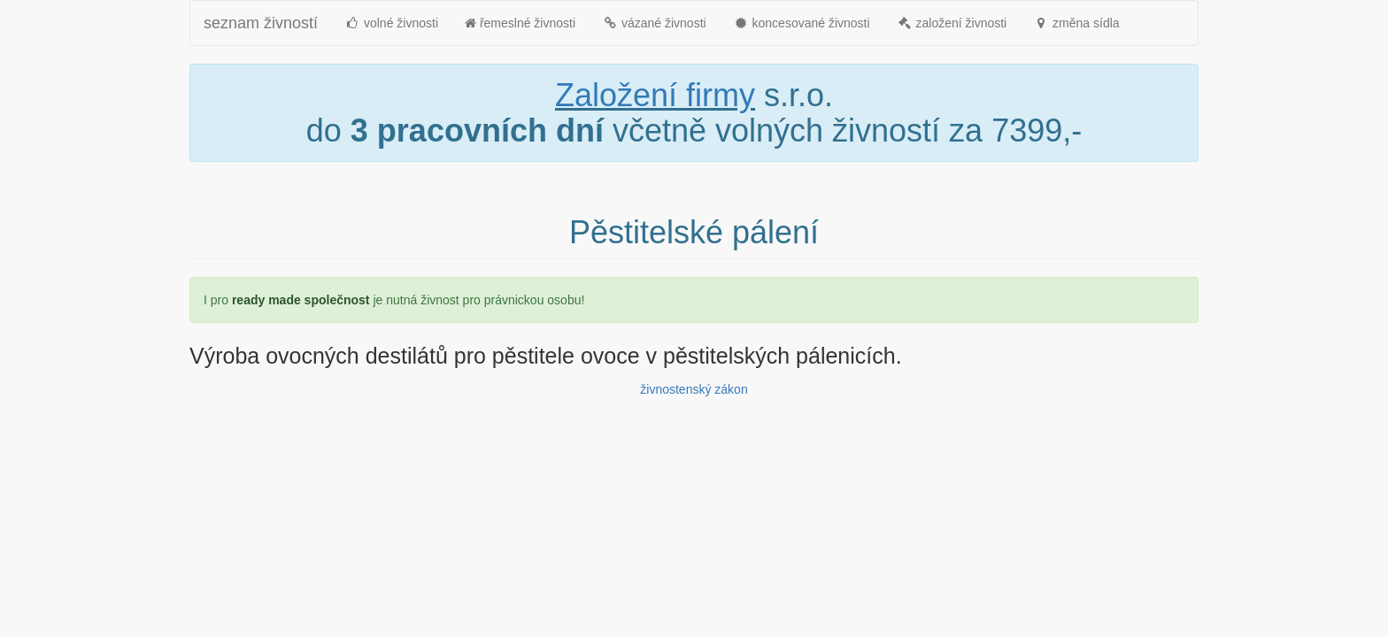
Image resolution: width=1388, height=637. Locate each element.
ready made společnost (301, 300)
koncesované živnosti (801, 23)
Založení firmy (655, 95)
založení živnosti (952, 23)
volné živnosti (391, 23)
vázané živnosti (654, 23)
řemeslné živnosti (520, 23)
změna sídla (1076, 23)
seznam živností (261, 23)
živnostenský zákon (693, 389)
